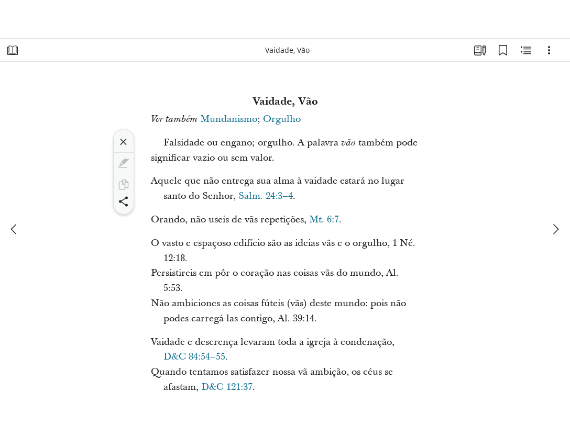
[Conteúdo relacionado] (526, 50)
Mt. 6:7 (324, 219)
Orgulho (282, 119)
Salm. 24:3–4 (265, 196)
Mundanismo (228, 119)
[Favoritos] (502, 50)
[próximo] (555, 229)
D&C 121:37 (227, 387)
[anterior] (14, 229)
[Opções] (549, 50)
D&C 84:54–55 (194, 356)
